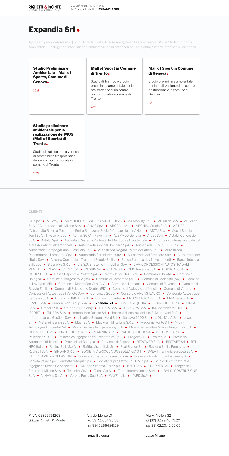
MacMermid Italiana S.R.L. (115, 322)
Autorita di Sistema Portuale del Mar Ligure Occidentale (106, 240)
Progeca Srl (137, 337)
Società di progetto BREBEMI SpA (123, 361)
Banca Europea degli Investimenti (146, 259)
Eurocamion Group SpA (70, 303)
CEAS (52, 269)
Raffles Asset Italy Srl (99, 346)
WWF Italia (117, 375)
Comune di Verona (178, 288)
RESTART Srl (176, 342)
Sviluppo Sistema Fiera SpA (100, 366)
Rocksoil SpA (39, 351)
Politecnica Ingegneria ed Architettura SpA (90, 337)
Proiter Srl (159, 337)
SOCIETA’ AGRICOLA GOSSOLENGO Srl (111, 351)
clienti (88, 9)
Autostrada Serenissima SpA (100, 255)
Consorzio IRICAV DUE (72, 298)
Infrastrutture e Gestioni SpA (50, 317)
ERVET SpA (38, 303)
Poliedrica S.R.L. (41, 337)
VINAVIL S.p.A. (52, 375)
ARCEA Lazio (120, 226)
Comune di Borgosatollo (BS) (69, 279)
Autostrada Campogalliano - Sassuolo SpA (60, 250)
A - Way (53, 221)
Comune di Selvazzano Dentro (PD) (81, 288)
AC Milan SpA (168, 221)
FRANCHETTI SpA (166, 303)
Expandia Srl (103, 303)
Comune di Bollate (158, 274)
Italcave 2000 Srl (136, 317)
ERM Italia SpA (178, 298)
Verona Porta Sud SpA (86, 375)
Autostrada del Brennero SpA (150, 255)
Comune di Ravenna (162, 284)
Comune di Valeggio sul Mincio (135, 288)
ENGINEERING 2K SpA (144, 298)
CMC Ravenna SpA (142, 269)
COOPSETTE (39, 274)
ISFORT (35, 313)
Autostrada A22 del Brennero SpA (104, 245)
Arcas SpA (155, 235)
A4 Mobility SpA (140, 221)
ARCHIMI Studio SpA (151, 226)
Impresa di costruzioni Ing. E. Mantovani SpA (145, 313)
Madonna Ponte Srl (155, 322)
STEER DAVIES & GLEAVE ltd (51, 356)
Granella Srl (50, 308)
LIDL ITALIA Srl (166, 317)
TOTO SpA (134, 366)
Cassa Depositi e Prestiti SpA (76, 274)
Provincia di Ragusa (116, 342)
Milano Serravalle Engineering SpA (98, 327)
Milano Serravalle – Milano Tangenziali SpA (161, 327)
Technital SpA (77, 371)
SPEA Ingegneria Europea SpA (171, 351)
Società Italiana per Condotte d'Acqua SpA (60, 361)
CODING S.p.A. (173, 269)
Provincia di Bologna (80, 342)
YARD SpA (140, 375)
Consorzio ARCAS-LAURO (141, 293)
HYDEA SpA (108, 308)
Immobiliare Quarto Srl (89, 313)
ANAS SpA (95, 226)
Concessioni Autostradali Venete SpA (57, 293)
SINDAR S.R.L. (65, 351)
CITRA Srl (114, 269)
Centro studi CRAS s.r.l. (121, 274)
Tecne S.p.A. (103, 371)
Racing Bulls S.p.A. (63, 346)
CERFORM (70, 269)
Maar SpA (83, 322)
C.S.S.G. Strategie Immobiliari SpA (102, 264)
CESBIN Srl (93, 269)
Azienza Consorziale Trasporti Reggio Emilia (83, 259)
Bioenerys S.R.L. (60, 264)
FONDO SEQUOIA (133, 303)
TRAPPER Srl (158, 366)
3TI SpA (35, 221)
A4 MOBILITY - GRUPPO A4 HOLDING (93, 221)
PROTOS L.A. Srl (168, 332)
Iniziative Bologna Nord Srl (97, 317)
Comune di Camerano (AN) (116, 279)
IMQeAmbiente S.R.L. (168, 308)
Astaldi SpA (50, 240)
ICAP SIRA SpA (135, 308)
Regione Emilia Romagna (167, 346)
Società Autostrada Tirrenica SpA (103, 356)
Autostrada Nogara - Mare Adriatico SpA (128, 250)
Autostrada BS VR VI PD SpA (157, 245)
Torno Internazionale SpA (137, 371)
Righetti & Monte (52, 420)
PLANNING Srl (104, 332)
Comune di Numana (126, 284)
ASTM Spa (158, 230)
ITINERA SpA (56, 313)
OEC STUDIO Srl (41, 332)
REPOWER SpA (148, 342)
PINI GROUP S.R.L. (73, 332)
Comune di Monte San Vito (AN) (82, 284)
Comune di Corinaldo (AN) (161, 279)
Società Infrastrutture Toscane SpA (160, 356)
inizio (74, 9)
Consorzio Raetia (108, 298)
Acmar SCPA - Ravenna (90, 235)
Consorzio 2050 (102, 293)
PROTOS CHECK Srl (136, 332)
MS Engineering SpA (54, 322)
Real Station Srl (131, 346)
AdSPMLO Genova (127, 235)
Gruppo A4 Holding (78, 308)
